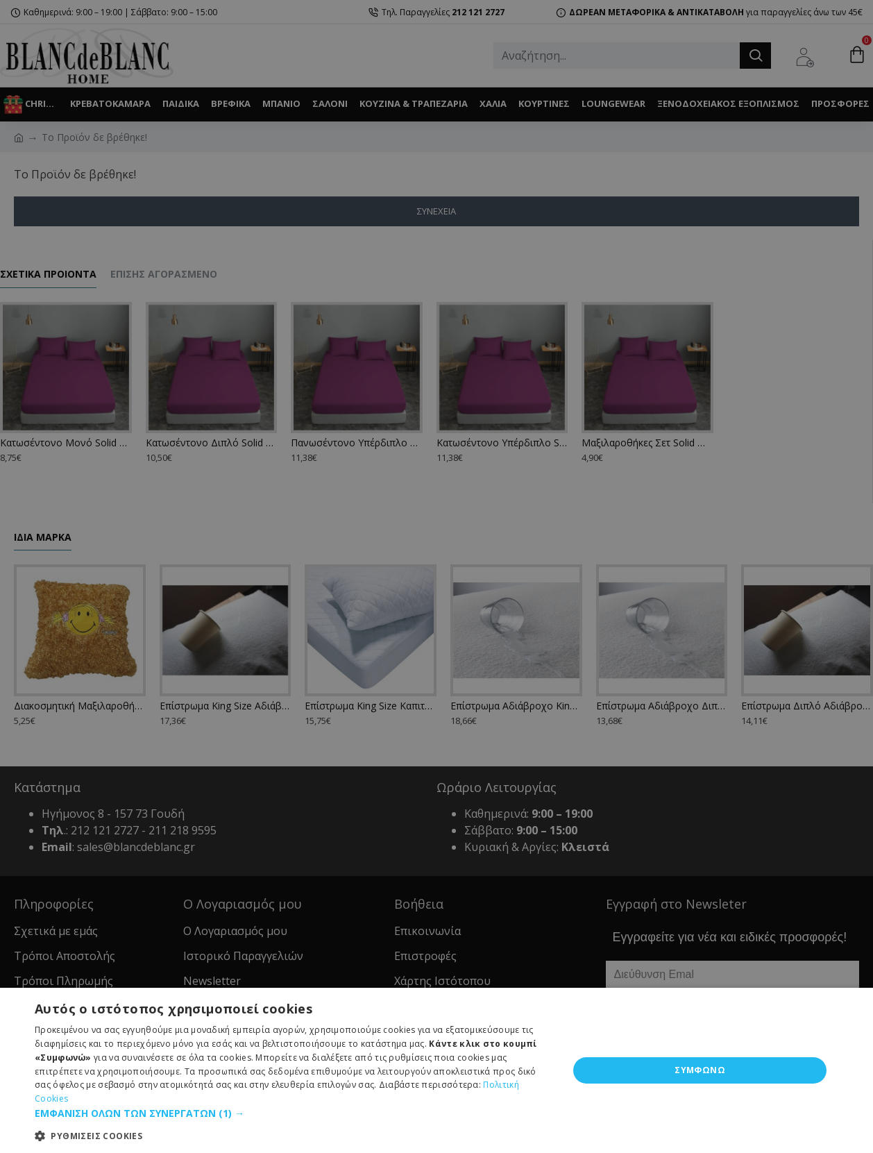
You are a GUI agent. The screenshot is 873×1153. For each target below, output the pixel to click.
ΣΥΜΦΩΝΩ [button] (700, 1070)
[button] (293, 1113)
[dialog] (436, 576)
